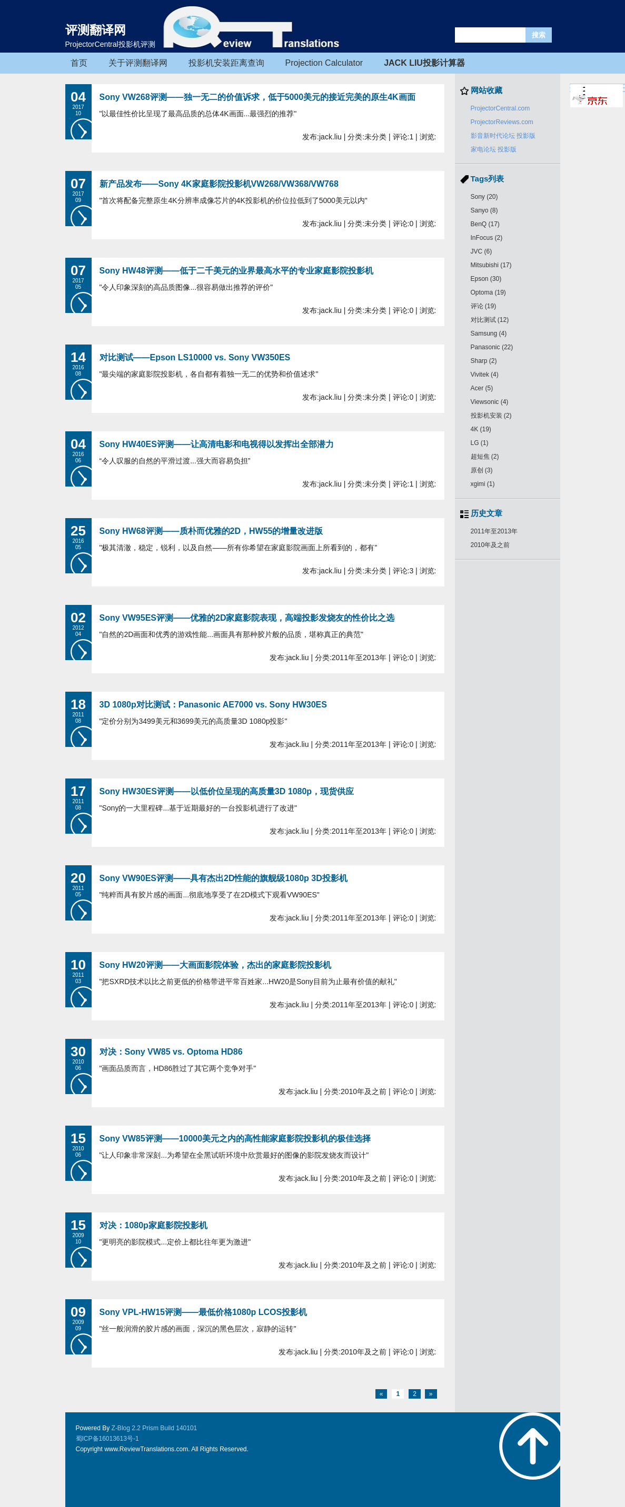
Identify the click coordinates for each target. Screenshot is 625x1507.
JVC (481, 251)
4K (481, 429)
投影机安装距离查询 (226, 62)
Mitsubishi (491, 265)
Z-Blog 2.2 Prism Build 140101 (154, 1428)
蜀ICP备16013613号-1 (107, 1438)
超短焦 (485, 456)
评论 (484, 306)
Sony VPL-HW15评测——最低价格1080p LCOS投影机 (203, 1312)
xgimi (483, 484)
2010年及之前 (490, 545)
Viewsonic (490, 402)
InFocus (487, 237)
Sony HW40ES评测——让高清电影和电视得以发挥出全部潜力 (217, 444)
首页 (79, 62)
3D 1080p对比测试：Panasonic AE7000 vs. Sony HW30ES (213, 704)
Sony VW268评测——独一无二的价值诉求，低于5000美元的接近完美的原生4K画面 (257, 97)
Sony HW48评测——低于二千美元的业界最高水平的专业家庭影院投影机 (236, 270)
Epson (486, 278)
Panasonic (492, 347)
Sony (484, 196)
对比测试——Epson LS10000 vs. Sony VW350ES (195, 357)
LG (480, 443)
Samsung (489, 333)
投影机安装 (491, 415)
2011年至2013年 (494, 531)
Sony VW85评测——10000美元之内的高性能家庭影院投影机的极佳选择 (235, 1138)
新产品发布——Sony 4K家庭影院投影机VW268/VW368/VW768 (219, 183)
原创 (482, 470)
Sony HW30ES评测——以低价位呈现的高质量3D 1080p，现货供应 (227, 791)
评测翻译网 (95, 30)
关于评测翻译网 (137, 62)
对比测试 (490, 319)
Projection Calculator (324, 62)
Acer (482, 388)
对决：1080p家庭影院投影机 (153, 1225)
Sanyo (484, 210)
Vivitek (485, 374)
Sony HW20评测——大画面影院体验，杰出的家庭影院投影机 (215, 964)
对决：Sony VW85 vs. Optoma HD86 (171, 1051)
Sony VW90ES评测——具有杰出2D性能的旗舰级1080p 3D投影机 (224, 878)
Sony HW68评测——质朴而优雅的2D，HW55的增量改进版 (211, 531)
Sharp (484, 361)
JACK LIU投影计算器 (424, 62)
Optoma (488, 292)
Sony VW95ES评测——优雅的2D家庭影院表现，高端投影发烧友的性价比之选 (247, 617)
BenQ (485, 224)
